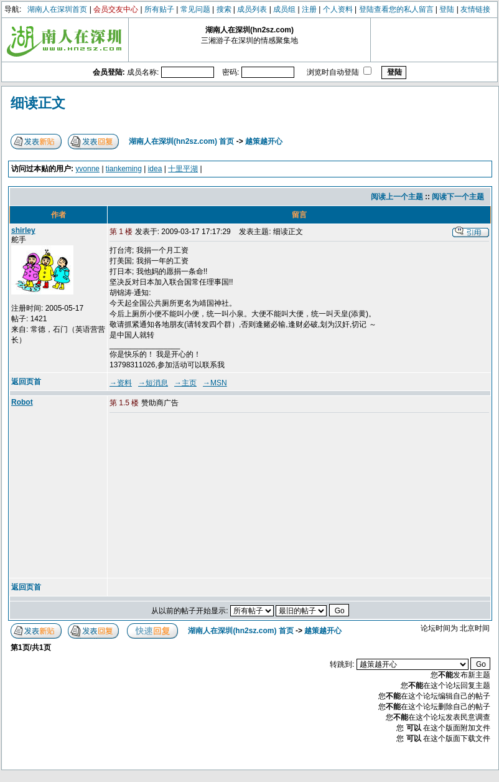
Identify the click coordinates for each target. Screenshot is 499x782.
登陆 (446, 9)
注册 (309, 9)
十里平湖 (183, 168)
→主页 (185, 383)
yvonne (87, 168)
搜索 (224, 9)
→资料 (121, 383)
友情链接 (475, 9)
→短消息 (153, 383)
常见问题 (195, 9)
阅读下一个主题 (458, 196)
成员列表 (252, 9)
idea (155, 168)
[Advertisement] (204, 496)
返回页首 (26, 381)
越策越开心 (263, 141)
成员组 (284, 9)
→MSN (215, 383)
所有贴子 (159, 9)
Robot (22, 402)
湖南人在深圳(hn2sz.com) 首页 (181, 141)
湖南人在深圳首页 (57, 9)
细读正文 (38, 103)
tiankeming (124, 168)
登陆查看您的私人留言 (396, 9)
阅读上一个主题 (397, 196)
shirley (23, 230)
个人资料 (338, 9)
